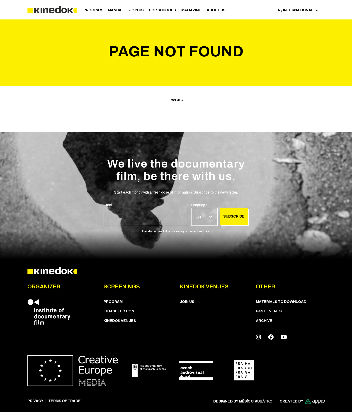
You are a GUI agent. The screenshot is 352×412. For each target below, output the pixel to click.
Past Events (269, 311)
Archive (264, 321)
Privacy (35, 401)
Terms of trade (64, 401)
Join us (136, 10)
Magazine (191, 10)
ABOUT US (216, 10)
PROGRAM (92, 10)
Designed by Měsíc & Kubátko (242, 401)
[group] (146, 214)
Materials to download (281, 302)
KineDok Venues (120, 321)
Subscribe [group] (233, 216)
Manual (116, 10)
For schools (162, 10)
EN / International (296, 10)
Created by (302, 401)
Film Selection (119, 311)
